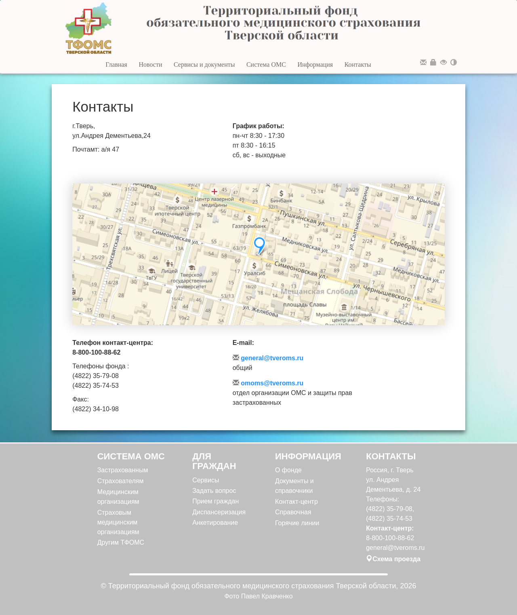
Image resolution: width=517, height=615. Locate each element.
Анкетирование (215, 522)
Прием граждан (215, 501)
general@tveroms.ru (268, 358)
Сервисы (205, 480)
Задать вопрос (214, 490)
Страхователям (120, 481)
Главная (116, 64)
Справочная (293, 512)
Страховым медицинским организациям (118, 522)
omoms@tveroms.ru (268, 383)
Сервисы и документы (204, 64)
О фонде (288, 470)
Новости (150, 64)
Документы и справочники (294, 486)
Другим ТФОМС (121, 542)
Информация (315, 64)
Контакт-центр (296, 501)
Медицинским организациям (118, 496)
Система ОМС (266, 64)
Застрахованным (122, 470)
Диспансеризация (219, 512)
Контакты (358, 64)
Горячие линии (297, 523)
